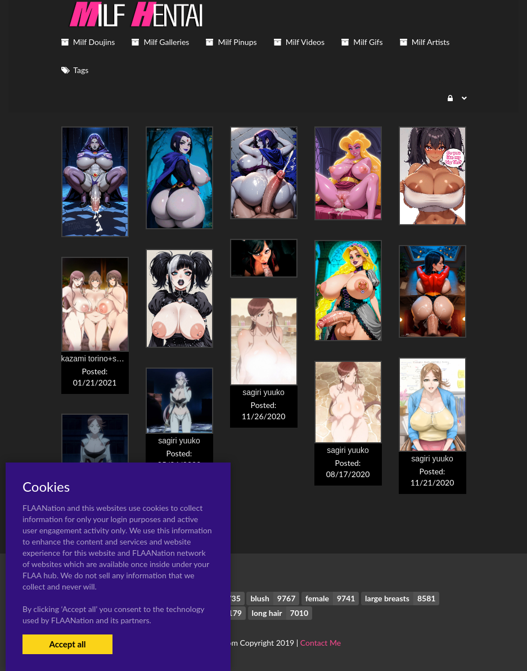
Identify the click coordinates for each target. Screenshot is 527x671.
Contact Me (320, 642)
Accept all (67, 644)
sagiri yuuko (263, 392)
